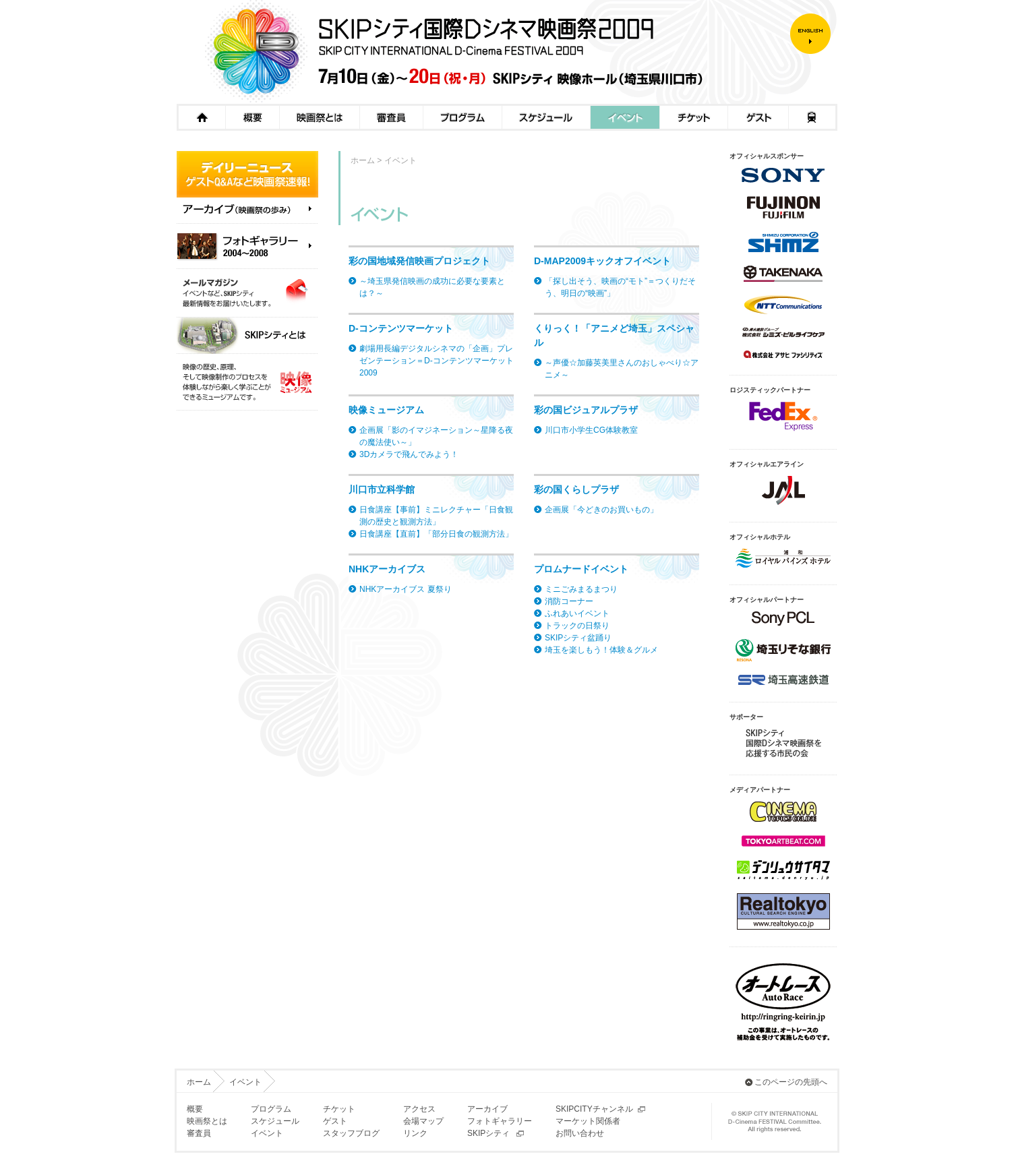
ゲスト (757, 117)
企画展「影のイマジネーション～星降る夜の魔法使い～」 (436, 436)
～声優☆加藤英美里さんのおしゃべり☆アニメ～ (621, 369)
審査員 (391, 117)
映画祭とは (319, 117)
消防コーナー (569, 601)
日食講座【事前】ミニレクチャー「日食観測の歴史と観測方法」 (436, 516)
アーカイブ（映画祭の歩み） (247, 214)
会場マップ (423, 1121)
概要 (252, 117)
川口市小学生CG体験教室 (591, 430)
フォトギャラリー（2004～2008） (247, 246)
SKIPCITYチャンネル (594, 1109)
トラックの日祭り (577, 625)
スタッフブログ (351, 1133)
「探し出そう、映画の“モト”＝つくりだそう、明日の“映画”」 (620, 287)
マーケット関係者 (588, 1121)
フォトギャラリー (499, 1121)
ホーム (201, 117)
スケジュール (546, 117)
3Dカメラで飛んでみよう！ (408, 454)
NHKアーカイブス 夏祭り (405, 589)
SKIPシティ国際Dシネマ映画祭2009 (483, 52)
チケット (693, 117)
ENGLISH (813, 33)
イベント (624, 117)
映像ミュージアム (247, 382)
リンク (415, 1133)
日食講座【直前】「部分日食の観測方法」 (436, 534)
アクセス (812, 117)
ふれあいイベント (577, 613)
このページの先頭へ (790, 1082)
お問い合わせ (580, 1133)
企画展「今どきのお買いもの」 (601, 509)
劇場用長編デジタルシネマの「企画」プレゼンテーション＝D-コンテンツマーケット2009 (436, 361)
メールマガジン (247, 293)
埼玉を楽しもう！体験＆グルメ (601, 650)
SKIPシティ (488, 1133)
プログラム (462, 117)
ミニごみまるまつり (581, 589)
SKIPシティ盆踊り (578, 637)
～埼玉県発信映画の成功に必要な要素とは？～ (432, 287)
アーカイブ (487, 1109)
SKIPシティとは (247, 336)
